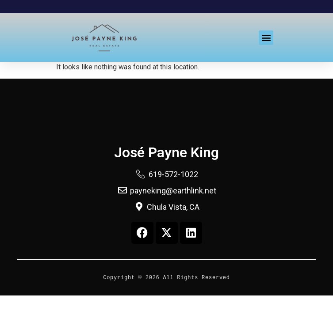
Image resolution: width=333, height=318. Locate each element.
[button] (266, 37)
